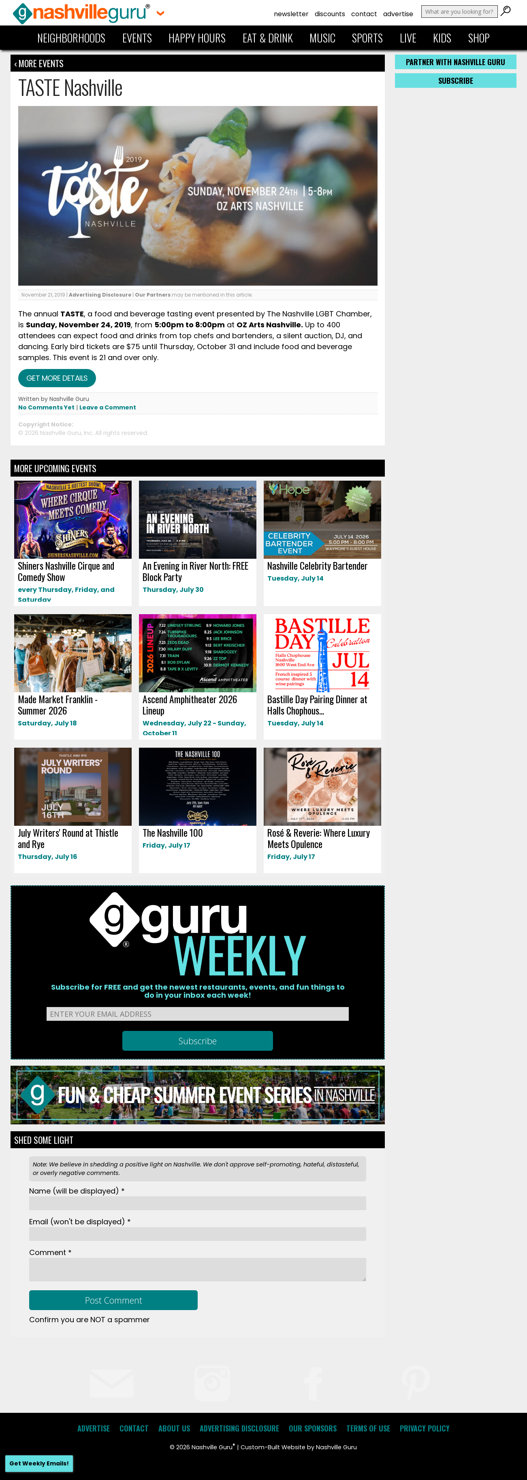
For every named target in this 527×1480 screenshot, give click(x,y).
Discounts (330, 14)
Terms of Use (368, 1428)
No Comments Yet (46, 407)
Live (408, 38)
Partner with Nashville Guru (455, 62)
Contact (364, 14)
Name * (77, 1191)
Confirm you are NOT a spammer (89, 1320)
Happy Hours (197, 38)
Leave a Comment (107, 407)
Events (137, 38)
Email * (80, 1222)
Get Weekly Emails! (39, 1463)
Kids (442, 38)
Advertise (398, 14)
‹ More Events (39, 63)
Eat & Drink (268, 38)
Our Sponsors (313, 1428)
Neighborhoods (71, 38)
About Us (174, 1428)
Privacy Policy (425, 1428)
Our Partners (153, 294)
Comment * (50, 1252)
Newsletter (291, 14)
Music (322, 38)
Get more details (57, 378)
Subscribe (455, 80)
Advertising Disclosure (100, 294)
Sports (367, 38)
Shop (479, 38)
